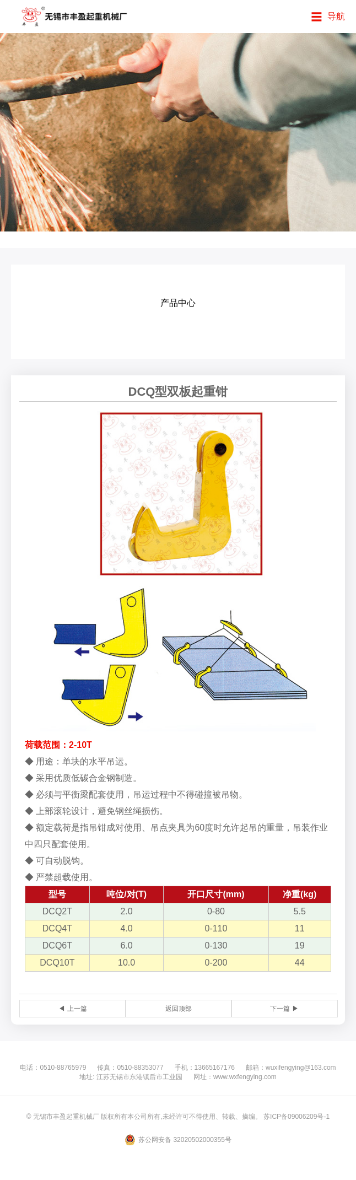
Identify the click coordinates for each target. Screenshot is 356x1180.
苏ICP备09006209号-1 (296, 1116)
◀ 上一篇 (72, 1008)
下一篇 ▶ (284, 1008)
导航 (336, 16)
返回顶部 (178, 1008)
